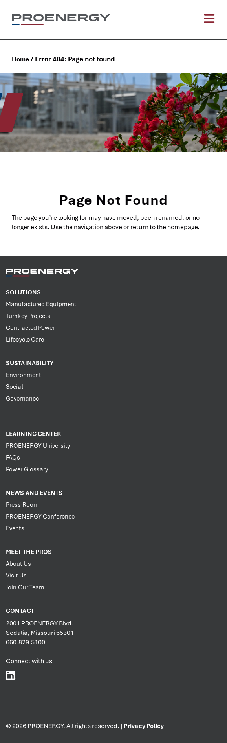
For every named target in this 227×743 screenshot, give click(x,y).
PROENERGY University (38, 446)
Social (14, 387)
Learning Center (33, 434)
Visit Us (16, 575)
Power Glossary (27, 469)
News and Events (34, 493)
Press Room (22, 505)
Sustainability (29, 363)
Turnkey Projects (28, 316)
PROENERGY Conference (40, 516)
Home (20, 59)
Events (15, 528)
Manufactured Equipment (41, 304)
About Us (18, 564)
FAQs (13, 458)
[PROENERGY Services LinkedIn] (11, 675)
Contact (20, 611)
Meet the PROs (29, 552)
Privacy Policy (144, 726)
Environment (23, 375)
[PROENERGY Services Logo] (61, 19)
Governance (22, 399)
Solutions (23, 292)
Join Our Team (25, 587)
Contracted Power (30, 328)
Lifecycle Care (25, 340)
